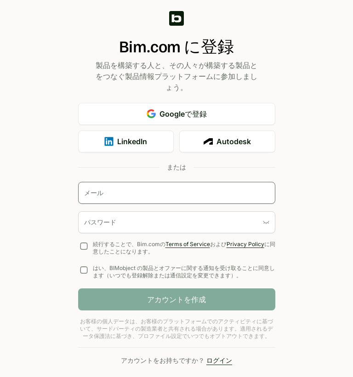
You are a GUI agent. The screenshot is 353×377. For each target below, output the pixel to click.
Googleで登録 (177, 113)
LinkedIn (125, 141)
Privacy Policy (245, 244)
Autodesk (227, 141)
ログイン (219, 360)
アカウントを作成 (176, 299)
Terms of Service (187, 244)
